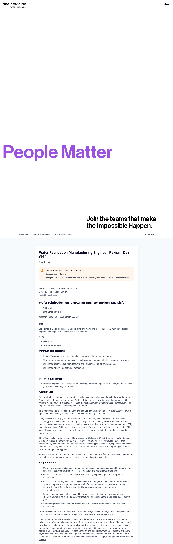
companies (41, 235)
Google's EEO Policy (48, 537)
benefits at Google (98, 457)
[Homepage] (14, 4)
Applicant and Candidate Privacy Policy (97, 514)
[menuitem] (88, 308)
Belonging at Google (115, 537)
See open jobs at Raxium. (56, 274)
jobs (23, 235)
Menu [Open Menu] (166, 4)
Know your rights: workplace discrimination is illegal (81, 537)
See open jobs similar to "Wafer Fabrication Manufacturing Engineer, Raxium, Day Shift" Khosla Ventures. (88, 277)
